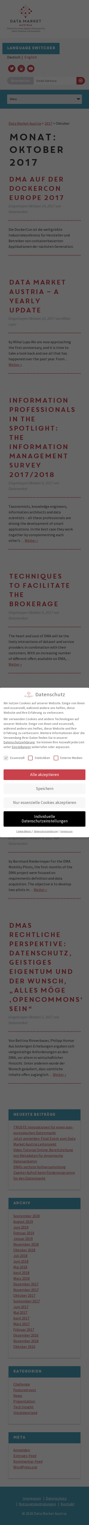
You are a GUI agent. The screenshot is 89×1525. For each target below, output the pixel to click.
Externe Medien (68, 755)
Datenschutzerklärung (19, 740)
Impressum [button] (66, 828)
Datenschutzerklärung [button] (46, 828)
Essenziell (14, 755)
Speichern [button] (44, 786)
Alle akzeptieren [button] (44, 772)
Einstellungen (21, 744)
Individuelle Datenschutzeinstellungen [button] (45, 816)
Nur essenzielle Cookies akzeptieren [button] (44, 800)
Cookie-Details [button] (24, 828)
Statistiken (39, 755)
